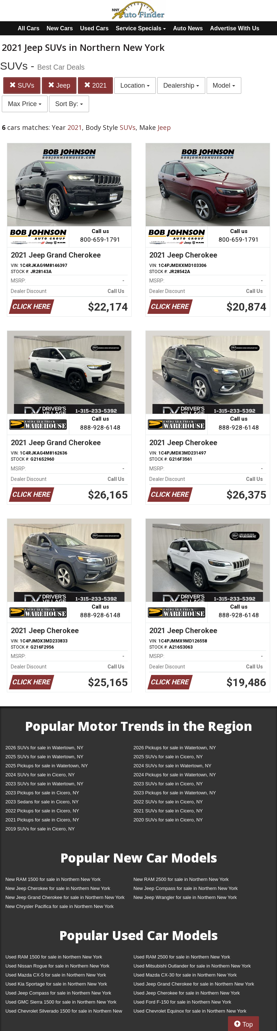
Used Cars (94, 28)
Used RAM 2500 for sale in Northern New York (181, 957)
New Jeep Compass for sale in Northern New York (185, 888)
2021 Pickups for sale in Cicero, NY (42, 819)
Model (224, 85)
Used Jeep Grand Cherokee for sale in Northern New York (193, 984)
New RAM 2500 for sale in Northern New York (181, 879)
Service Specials (141, 28)
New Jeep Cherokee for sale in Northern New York (57, 888)
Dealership (181, 85)
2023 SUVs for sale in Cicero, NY (168, 783)
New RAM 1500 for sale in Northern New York (53, 879)
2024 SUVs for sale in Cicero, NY (40, 774)
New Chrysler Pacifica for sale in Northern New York (59, 906)
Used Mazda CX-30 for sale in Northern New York (185, 975)
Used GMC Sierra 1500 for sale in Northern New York (60, 1002)
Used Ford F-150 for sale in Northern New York (182, 1002)
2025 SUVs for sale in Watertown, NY (44, 756)
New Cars (60, 28)
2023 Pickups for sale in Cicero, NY (42, 792)
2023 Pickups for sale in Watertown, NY (174, 792)
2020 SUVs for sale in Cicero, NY (168, 819)
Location (135, 85)
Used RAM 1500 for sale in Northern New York (53, 957)
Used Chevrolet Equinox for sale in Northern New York (189, 1011)
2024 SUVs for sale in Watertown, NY (172, 765)
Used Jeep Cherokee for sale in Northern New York (186, 993)
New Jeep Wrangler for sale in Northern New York (185, 897)
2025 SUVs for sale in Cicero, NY (168, 756)
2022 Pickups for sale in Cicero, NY (42, 810)
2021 (95, 85)
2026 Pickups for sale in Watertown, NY (174, 747)
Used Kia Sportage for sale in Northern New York (56, 984)
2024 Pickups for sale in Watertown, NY (174, 774)
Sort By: (69, 104)
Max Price (24, 104)
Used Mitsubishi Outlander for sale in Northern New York (192, 966)
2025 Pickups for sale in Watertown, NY (46, 765)
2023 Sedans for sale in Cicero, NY (42, 801)
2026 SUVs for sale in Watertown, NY (44, 747)
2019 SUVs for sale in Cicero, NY (40, 829)
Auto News (188, 28)
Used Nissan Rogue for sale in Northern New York (57, 966)
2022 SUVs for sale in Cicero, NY (168, 801)
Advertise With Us (234, 28)
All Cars (28, 28)
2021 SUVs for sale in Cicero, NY (168, 810)
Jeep (59, 85)
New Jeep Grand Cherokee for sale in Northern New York (64, 897)
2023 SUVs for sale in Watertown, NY (44, 783)
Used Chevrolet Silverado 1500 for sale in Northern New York (63, 1012)
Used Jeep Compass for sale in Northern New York (58, 993)
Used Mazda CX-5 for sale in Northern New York (55, 975)
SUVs (21, 85)
